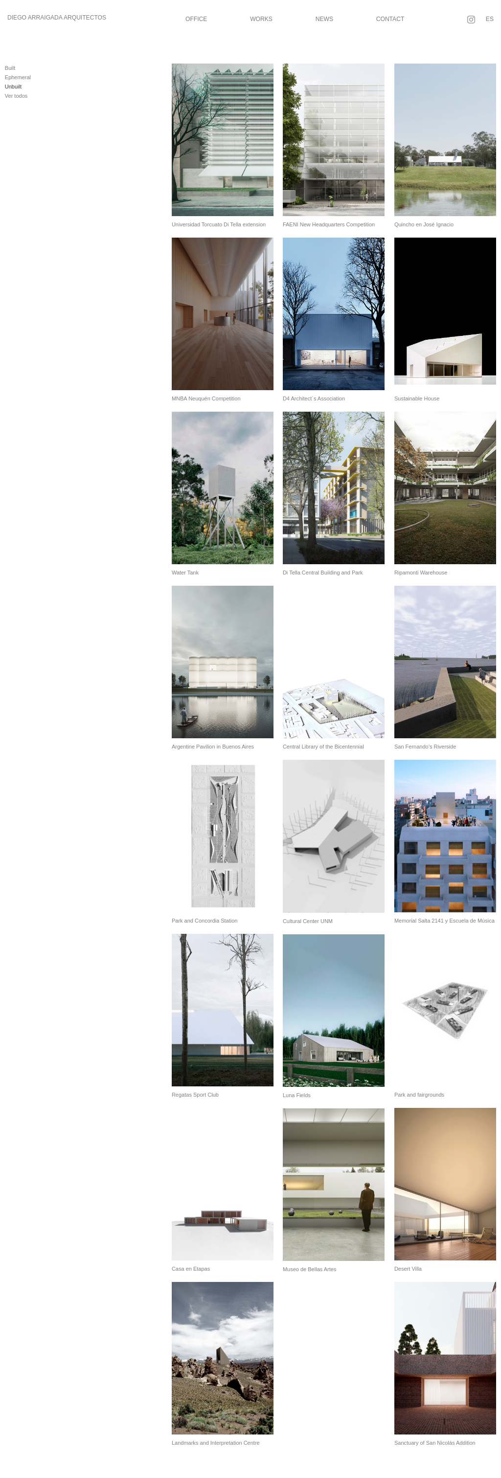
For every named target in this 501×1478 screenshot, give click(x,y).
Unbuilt (13, 86)
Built (10, 68)
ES (490, 19)
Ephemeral (18, 77)
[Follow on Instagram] (471, 19)
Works (261, 19)
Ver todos (16, 96)
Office (196, 19)
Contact (390, 19)
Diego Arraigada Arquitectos (56, 18)
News (324, 19)
